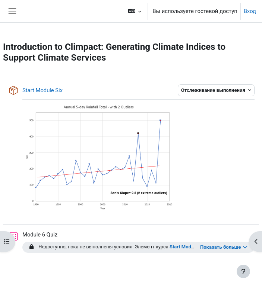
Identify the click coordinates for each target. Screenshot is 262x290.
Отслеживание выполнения (213, 90)
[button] (134, 11)
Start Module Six (187, 246)
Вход (250, 11)
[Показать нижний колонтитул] (243, 271)
